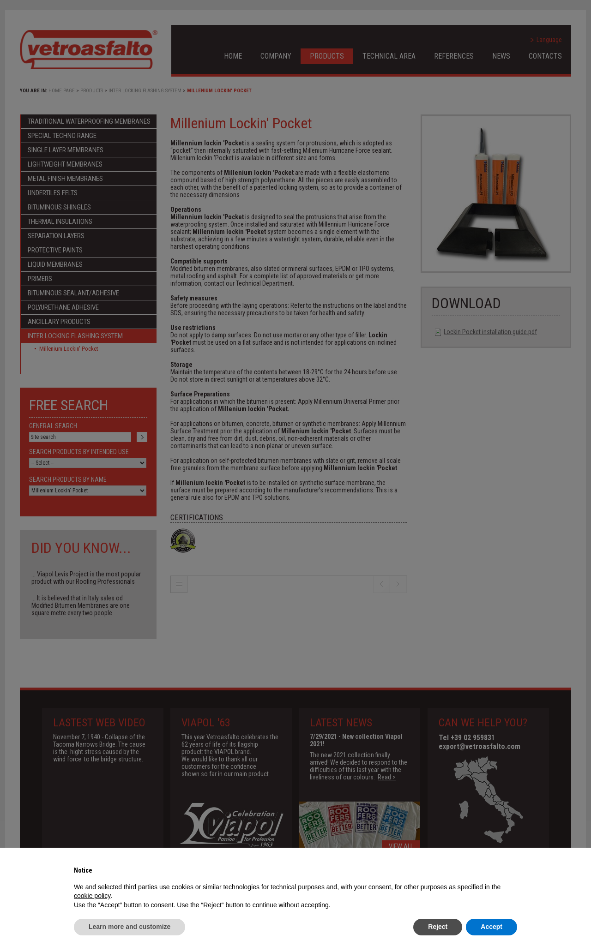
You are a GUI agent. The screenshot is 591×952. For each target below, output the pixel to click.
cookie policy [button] (92, 895)
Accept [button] (491, 926)
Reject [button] (437, 926)
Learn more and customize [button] (129, 926)
